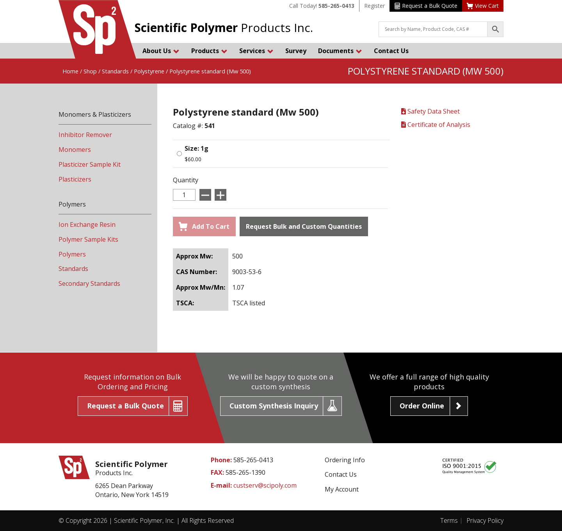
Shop (90, 71)
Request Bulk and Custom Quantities (304, 226)
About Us (161, 50)
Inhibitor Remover (85, 134)
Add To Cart (204, 226)
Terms (449, 520)
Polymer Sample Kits (88, 239)
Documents (340, 50)
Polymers (72, 254)
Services (256, 50)
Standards (115, 71)
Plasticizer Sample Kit (90, 164)
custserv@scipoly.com (265, 485)
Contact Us (391, 50)
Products (209, 50)
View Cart (483, 5)
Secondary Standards (89, 283)
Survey (295, 50)
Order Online (422, 405)
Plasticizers (75, 179)
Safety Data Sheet (430, 111)
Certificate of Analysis (435, 124)
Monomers (75, 149)
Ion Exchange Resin (87, 224)
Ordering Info (345, 460)
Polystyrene (149, 71)
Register (374, 5)
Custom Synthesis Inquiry (273, 405)
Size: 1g (196, 148)
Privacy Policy (484, 520)
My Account (342, 489)
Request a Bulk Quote (426, 5)
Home (70, 71)
